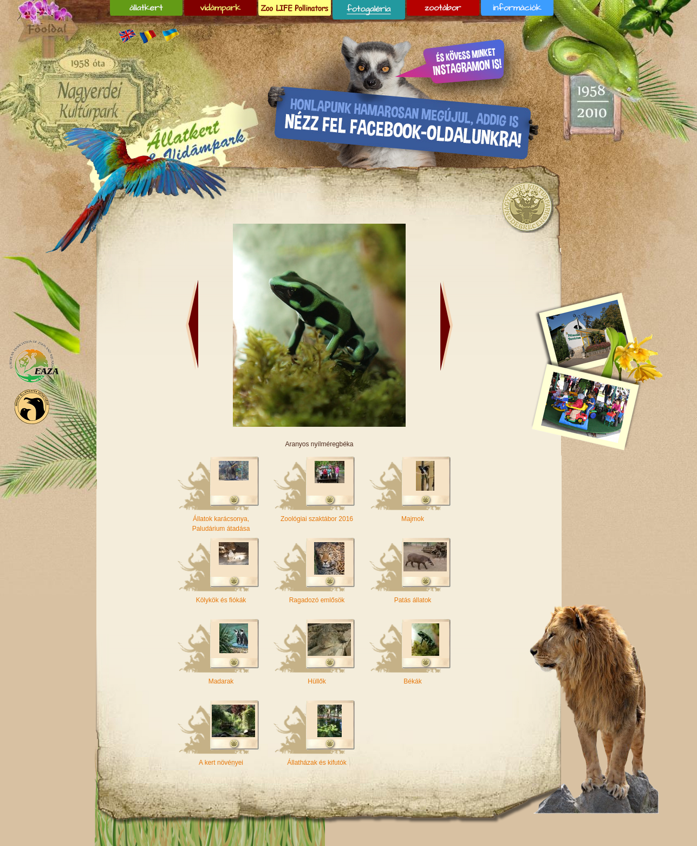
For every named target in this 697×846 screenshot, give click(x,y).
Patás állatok (413, 600)
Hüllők (316, 681)
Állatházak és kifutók (316, 762)
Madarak (221, 681)
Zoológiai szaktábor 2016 (317, 519)
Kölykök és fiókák (221, 600)
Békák (412, 681)
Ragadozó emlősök (317, 600)
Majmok (412, 519)
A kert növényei (221, 762)
